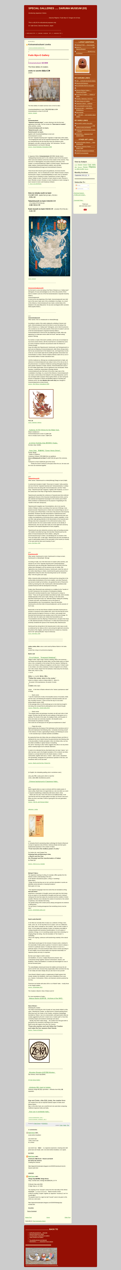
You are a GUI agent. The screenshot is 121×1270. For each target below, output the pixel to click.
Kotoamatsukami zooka (39, 44)
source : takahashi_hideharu (34, 422)
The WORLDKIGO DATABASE (38, 1240)
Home (48, 1217)
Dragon (85, 164)
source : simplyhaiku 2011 (35, 987)
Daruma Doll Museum (82, 83)
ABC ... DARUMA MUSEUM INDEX (86, 81)
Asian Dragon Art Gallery (83, 101)
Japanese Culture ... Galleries (84, 103)
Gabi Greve (31, 1132)
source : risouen (32, 113)
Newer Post (28, 1217)
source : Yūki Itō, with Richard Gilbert (38, 802)
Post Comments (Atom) (39, 1221)
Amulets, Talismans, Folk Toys (84, 98)
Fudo (61, 1125)
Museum (80, 167)
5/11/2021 (31, 1208)
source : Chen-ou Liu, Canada (36, 864)
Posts (78, 185)
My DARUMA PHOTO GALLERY (85, 85)
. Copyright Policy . (78, 200)
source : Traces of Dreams (35, 1030)
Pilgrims (92, 167)
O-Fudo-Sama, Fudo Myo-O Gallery (39, 1235)
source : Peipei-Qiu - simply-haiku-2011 (39, 708)
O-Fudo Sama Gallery (34, 1080)
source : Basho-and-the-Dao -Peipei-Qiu (39, 763)
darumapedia (79, 112)
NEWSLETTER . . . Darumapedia (85, 45)
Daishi (76, 164)
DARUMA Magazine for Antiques (85, 150)
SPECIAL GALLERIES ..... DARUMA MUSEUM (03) (57, 8)
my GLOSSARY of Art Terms (84, 106)
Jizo (76, 167)
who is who (80, 169)
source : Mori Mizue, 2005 (34, 543)
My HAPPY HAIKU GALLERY (84, 123)
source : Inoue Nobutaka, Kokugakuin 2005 (40, 147)
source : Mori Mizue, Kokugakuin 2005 (38, 384)
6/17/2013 (31, 1153)
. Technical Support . (79, 193)
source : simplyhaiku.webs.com (36, 910)
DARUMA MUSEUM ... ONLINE (38, 1233)
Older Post (68, 1217)
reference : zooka (33, 809)
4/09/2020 (31, 1173)
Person (85, 167)
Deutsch (80, 164)
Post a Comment (32, 1211)
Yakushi (86, 169)
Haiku (64, 1125)
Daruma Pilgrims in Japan (36, 1234)
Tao (68, 1125)
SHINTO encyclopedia (82, 153)
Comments (79, 188)
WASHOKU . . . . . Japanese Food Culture (41, 1241)
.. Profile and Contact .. (79, 195)
